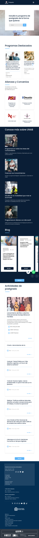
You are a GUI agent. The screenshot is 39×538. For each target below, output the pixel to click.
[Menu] (33, 2)
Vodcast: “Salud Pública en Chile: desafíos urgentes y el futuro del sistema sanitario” (17, 363)
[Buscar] (17, 25)
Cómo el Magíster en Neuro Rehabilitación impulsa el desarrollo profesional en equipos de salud (8, 256)
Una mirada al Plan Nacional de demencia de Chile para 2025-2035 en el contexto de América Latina (19, 421)
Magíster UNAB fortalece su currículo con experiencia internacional (26, 244)
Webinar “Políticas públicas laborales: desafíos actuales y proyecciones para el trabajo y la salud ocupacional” (19, 402)
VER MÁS (9, 268)
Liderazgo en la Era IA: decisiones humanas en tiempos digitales (17, 440)
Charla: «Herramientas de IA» (16, 345)
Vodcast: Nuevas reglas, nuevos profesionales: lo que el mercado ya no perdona (19, 382)
